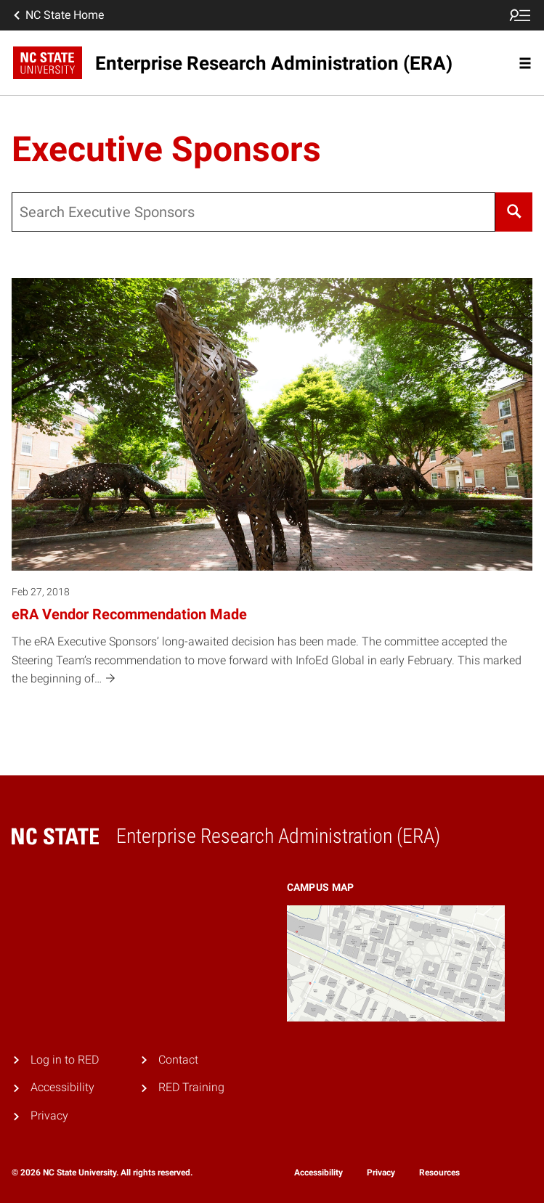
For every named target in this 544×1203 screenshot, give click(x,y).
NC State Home (57, 15)
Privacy (49, 1115)
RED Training (191, 1087)
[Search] (513, 212)
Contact (178, 1060)
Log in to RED (65, 1060)
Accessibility (62, 1087)
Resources (439, 1172)
